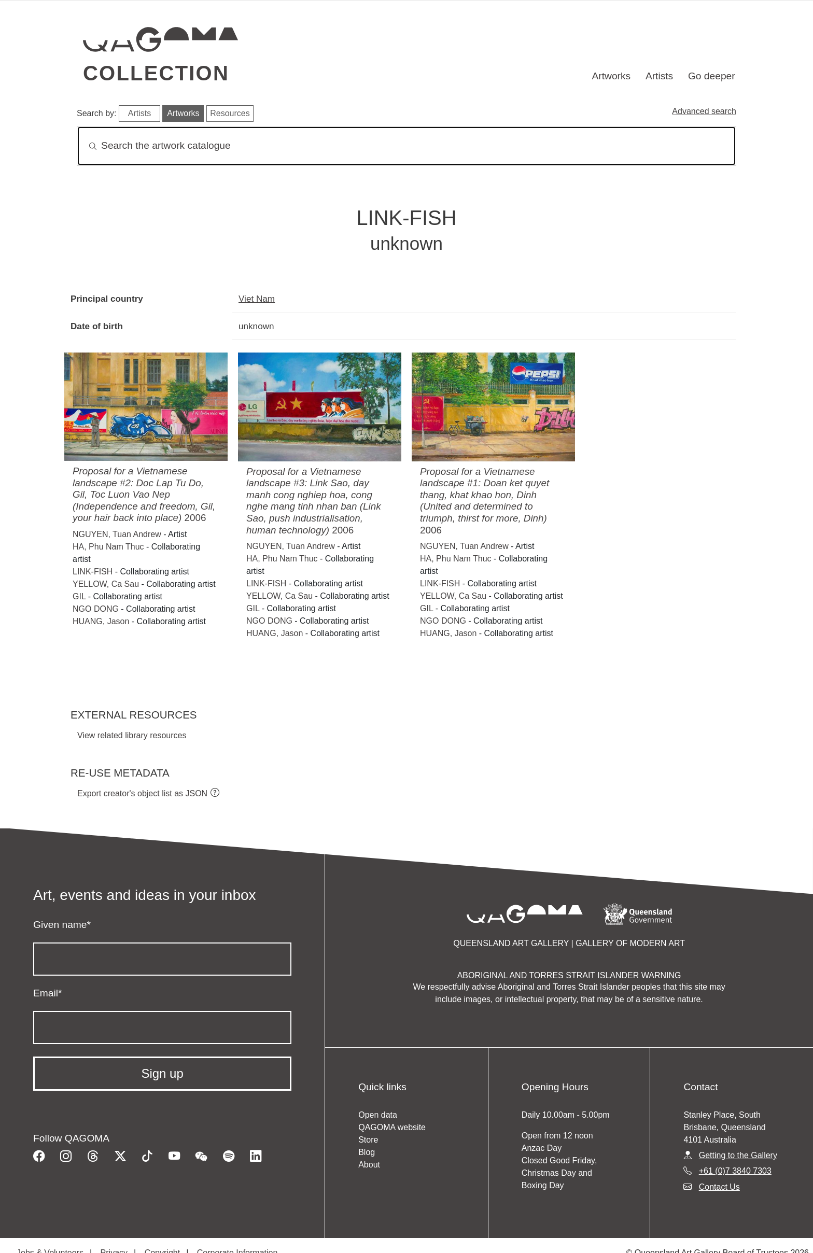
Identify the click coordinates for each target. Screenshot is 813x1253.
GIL (79, 596)
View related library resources (131, 735)
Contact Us (719, 1186)
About (369, 1164)
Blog (366, 1152)
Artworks (611, 76)
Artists (659, 76)
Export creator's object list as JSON (142, 793)
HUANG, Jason (101, 621)
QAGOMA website (392, 1127)
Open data (377, 1114)
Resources (229, 113)
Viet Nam (257, 298)
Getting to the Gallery (738, 1155)
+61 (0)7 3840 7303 (735, 1170)
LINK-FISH (93, 571)
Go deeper (711, 76)
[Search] (406, 146)
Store (368, 1139)
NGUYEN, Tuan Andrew (117, 534)
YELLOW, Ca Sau (106, 584)
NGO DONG (96, 608)
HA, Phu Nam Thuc (108, 546)
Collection (156, 73)
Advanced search (704, 111)
